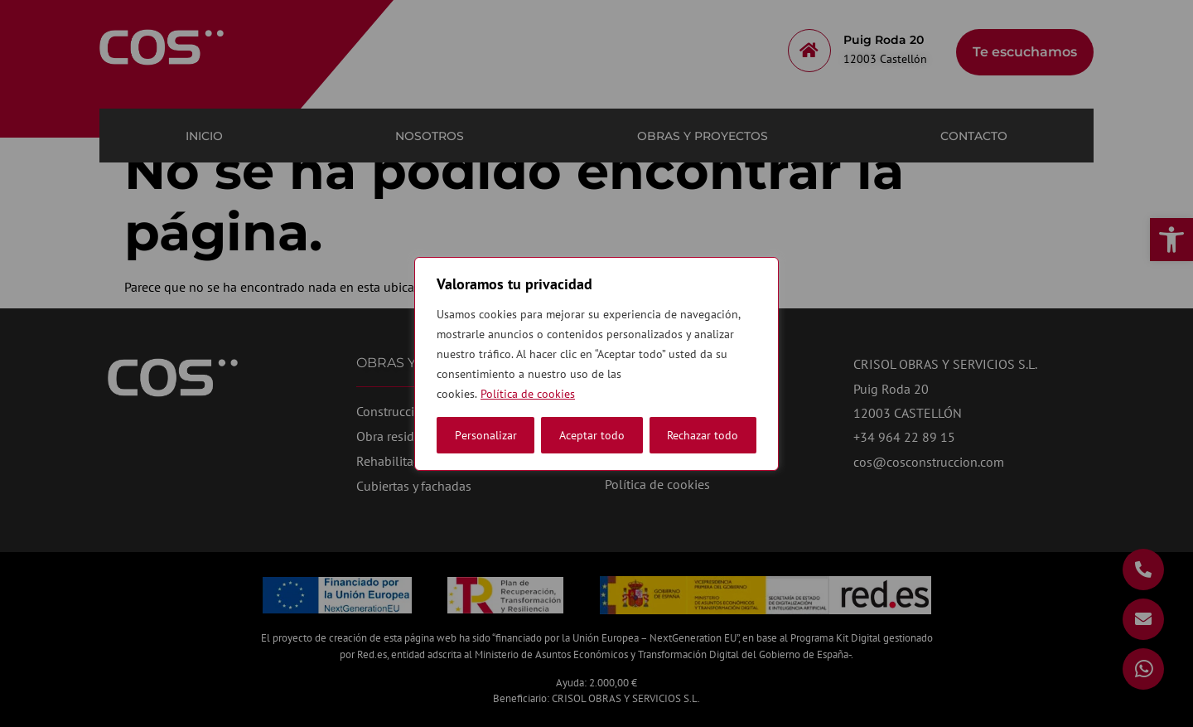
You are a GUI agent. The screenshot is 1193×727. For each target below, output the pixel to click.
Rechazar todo (594, 435)
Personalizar (485, 435)
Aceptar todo (705, 435)
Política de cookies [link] (528, 393)
